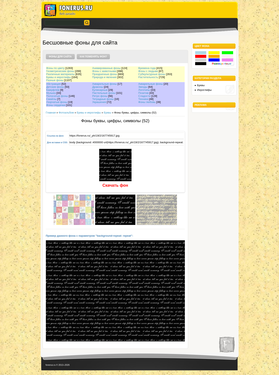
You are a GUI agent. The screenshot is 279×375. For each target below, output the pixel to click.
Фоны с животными (104, 71)
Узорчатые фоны (56, 102)
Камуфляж (53, 89)
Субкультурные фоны (151, 74)
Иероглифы (204, 89)
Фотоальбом (66, 112)
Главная (51, 112)
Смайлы (51, 99)
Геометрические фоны (60, 71)
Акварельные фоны (104, 83)
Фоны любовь (147, 102)
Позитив (143, 92)
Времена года (147, 68)
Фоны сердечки (55, 105)
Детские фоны (55, 86)
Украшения (99, 102)
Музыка (51, 92)
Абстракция (53, 83)
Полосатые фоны (57, 95)
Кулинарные (100, 89)
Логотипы (144, 89)
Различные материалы (60, 74)
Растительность (148, 77)
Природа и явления (104, 77)
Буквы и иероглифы (58, 77)
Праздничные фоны (104, 74)
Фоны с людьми (148, 71)
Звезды (142, 86)
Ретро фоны (99, 95)
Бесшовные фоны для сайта (80, 42)
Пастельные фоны (104, 92)
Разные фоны (54, 80)
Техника (143, 99)
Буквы (107, 112)
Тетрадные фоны (103, 99)
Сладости (144, 95)
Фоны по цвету (55, 68)
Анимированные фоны (106, 68)
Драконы (97, 86)
